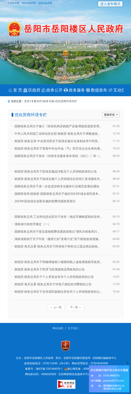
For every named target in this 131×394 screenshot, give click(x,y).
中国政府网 (14, 3)
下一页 (75, 307)
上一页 (56, 307)
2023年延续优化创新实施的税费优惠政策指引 (45, 201)
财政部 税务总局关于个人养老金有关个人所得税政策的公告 (54, 277)
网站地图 (57, 328)
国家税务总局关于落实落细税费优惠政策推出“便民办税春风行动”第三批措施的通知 (70, 231)
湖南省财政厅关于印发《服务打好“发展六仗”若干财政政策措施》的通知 (62, 239)
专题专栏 (36, 101)
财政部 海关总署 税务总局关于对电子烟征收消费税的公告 (53, 284)
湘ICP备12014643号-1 (49, 368)
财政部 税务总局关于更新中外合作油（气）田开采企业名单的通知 (58, 148)
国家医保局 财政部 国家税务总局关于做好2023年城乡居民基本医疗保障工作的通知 (70, 193)
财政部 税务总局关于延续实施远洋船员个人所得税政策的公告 (55, 171)
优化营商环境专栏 (66, 101)
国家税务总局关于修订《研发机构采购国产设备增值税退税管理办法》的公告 (65, 126)
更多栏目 (110, 114)
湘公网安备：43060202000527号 (86, 368)
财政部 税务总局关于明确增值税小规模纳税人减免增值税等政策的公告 (61, 262)
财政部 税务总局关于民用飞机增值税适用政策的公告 (49, 269)
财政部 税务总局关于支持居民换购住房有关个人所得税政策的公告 (58, 291)
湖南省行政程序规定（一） (32, 224)
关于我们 (73, 328)
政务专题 (48, 101)
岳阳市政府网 (45, 3)
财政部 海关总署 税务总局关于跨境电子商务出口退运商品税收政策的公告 (63, 246)
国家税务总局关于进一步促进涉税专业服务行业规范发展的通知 (56, 186)
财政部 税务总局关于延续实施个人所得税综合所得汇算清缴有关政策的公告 (64, 179)
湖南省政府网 (29, 3)
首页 (27, 101)
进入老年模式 (110, 4)
